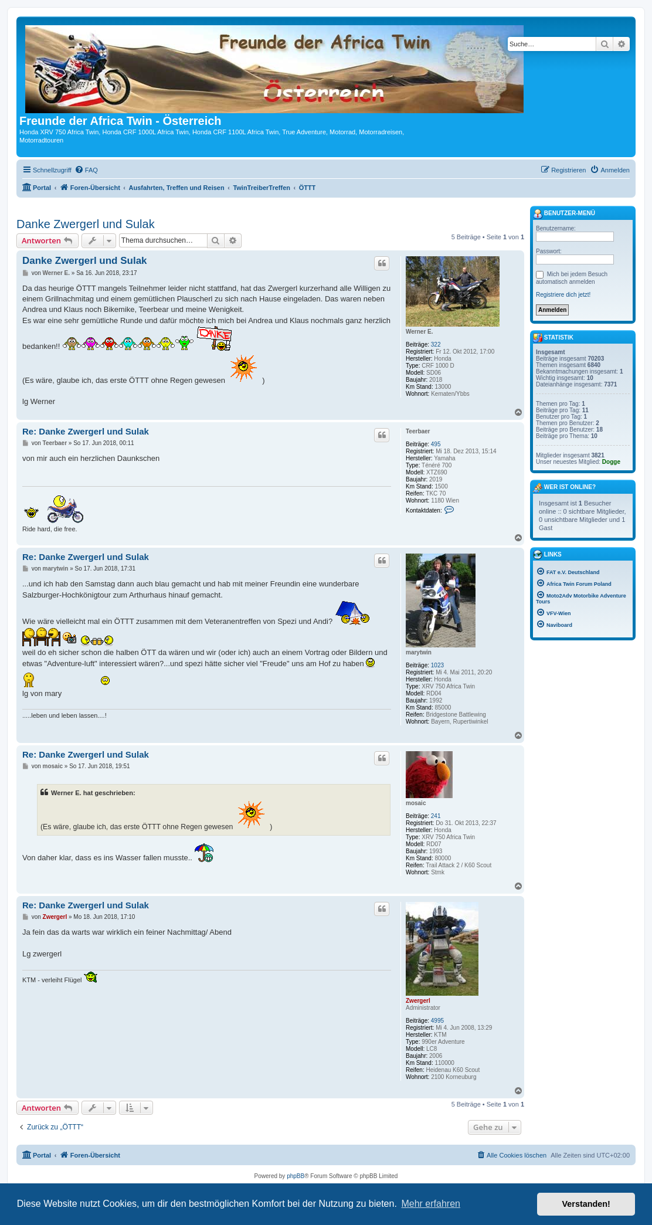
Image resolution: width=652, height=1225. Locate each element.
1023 (437, 665)
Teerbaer (418, 431)
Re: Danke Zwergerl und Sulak (85, 431)
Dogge (611, 462)
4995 (437, 1020)
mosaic (416, 803)
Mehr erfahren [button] (430, 1204)
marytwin (419, 652)
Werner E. (419, 331)
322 (436, 344)
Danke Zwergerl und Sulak (85, 224)
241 (436, 816)
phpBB (295, 1176)
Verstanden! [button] (586, 1204)
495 (436, 444)
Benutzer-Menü (564, 214)
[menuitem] (86, 170)
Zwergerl (418, 1000)
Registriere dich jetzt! (563, 294)
